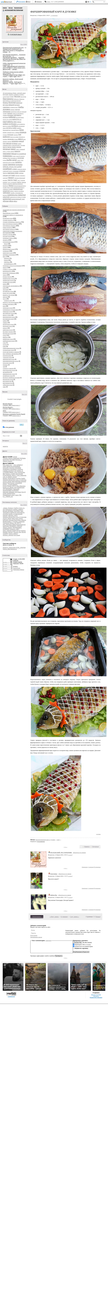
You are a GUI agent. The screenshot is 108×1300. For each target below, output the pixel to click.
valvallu (15, 457)
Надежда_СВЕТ (14, 529)
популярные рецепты (9, 226)
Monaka (5, 511)
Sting (4, 410)
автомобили (6, 372)
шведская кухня (7, 330)
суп (9, 175)
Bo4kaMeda (16, 466)
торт (15, 180)
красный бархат (15, 130)
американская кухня (9, 374)
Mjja (4, 474)
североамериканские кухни (11, 348)
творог (11, 178)
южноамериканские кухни (10, 361)
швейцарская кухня (8, 341)
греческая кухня (7, 308)
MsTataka (23, 458)
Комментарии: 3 (15, 405)
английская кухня (8, 291)
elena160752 (20, 512)
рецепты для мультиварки (10, 302)
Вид (89, 2)
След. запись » (74, 916)
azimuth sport (21, 93)
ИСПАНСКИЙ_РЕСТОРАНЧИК (61, 852)
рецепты (5, 446)
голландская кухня (8, 350)
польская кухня (7, 363)
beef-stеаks (5, 94)
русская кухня (7, 236)
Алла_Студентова (20, 480)
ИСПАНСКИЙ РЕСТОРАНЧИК (3, 10)
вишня (11, 105)
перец (14, 147)
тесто (10, 180)
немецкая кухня (7, 311)
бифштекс (16, 99)
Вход (29, 1)
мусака (16, 139)
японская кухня (7, 326)
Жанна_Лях (13, 523)
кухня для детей (8, 293)
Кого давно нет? (8, 465)
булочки (12, 103)
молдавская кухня (8, 319)
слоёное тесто (8, 300)
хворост (12, 191)
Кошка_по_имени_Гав (9, 487)
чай (4, 366)
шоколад (7, 199)
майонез (6, 137)
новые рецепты (7, 227)
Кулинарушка (20, 487)
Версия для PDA (96, 994)
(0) (25, 47)
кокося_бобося (13, 533)
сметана (10, 173)
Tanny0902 (17, 511)
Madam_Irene (13, 472)
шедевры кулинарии (9, 255)
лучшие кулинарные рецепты (12, 222)
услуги (5, 344)
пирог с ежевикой (20, 149)
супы (4, 343)
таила (16, 495)
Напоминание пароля (36, 937)
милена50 (16, 489)
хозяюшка (6, 251)
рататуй (18, 156)
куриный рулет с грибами (13, 132)
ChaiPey (16, 508)
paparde (5, 515)
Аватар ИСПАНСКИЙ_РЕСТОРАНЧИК (14, 23)
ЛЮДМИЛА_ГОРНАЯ (15, 526)
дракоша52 (16, 458)
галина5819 (18, 483)
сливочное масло (21, 169)
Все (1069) (24, 44)
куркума (5, 134)
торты (19, 182)
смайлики (48, 940)
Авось (48, 1)
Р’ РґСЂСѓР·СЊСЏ (16, 34)
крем (21, 130)
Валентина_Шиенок (20, 520)
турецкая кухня (7, 357)
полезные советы (8, 238)
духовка (6, 109)
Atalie (4, 466)
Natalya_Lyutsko (10, 474)
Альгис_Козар (7, 481)
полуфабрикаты (9, 264)
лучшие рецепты (8, 220)
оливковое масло (7, 145)
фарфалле (5, 185)
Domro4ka (6, 468)
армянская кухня (8, 339)
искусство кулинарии (9, 273)
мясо (20, 139)
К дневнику (64, 916)
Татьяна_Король (8, 458)
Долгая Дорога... (8, 407)
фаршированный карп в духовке (45, 840)
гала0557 (5, 533)
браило (5, 483)
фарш (11, 186)
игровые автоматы (14, 115)
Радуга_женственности (10, 549)
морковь (11, 139)
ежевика (12, 109)
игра (4, 306)
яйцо (15, 201)
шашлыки (6, 197)
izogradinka (13, 469)
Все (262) (24, 453)
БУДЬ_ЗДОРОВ (20, 547)
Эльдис (23, 532)
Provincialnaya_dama (9, 475)
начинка (15, 141)
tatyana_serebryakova (9, 478)
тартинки (17, 175)
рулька (4, 160)
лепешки (10, 135)
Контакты (96, 996)
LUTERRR (6, 472)
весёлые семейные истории (11, 377)
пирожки (7, 153)
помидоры (7, 156)
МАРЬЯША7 (9, 489)
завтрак (17, 109)
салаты (18, 162)
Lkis (15, 471)
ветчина (5, 105)
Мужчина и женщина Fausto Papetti (14, 414)
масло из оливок (14, 137)
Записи (5, 8)
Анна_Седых (19, 518)
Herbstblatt (18, 468)
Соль (12, 96)
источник (98, 834)
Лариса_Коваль (7, 461)
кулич (4, 132)
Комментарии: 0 (15, 412)
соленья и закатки (8, 368)
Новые (98, 916)
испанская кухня (8, 218)
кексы (19, 122)
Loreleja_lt (16, 509)
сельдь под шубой (15, 167)
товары (5, 322)
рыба (9, 160)
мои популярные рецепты (10, 224)
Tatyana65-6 (6, 512)
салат (14, 160)
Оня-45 (23, 492)
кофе (14, 128)
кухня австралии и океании (11, 352)
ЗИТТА (14, 486)
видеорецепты (7, 271)
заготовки (6, 289)
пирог (13, 149)
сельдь (5, 167)
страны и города (8, 269)
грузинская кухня (8, 282)
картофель (8, 122)
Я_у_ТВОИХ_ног (8, 496)
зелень (9, 113)
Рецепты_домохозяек (9, 547)
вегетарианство (7, 383)
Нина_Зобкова (7, 530)
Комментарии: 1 (15, 408)
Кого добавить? (18, 465)
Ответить (84, 867)
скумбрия (7, 169)
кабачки (12, 117)
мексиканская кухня (9, 317)
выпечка (5, 245)
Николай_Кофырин (8, 492)
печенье (6, 149)
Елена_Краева (7, 486)
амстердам (23, 96)
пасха (9, 147)
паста (5, 147)
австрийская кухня (8, 313)
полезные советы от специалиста (13, 215)
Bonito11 (10, 508)
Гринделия (6, 523)
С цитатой (91, 867)
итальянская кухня (8, 242)
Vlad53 (23, 478)
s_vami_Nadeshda (21, 475)
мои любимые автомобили (11, 354)
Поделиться (95, 846)
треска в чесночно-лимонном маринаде (13, 184)
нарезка (9, 141)
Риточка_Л (18, 460)
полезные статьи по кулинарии (12, 266)
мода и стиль (7, 315)
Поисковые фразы (18, 569)
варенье (19, 103)
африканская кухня (8, 359)
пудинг (14, 156)
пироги (17, 151)
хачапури (6, 191)
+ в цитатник (54, 15)
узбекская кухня (7, 385)
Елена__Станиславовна (10, 484)
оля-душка (18, 492)
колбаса (14, 126)
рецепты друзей (7, 234)
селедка (19, 165)
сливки (14, 169)
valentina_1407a (12, 515)
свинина (11, 164)
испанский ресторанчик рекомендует (14, 210)
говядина (6, 107)
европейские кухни (8, 213)
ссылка (70, 855)
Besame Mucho (7, 404)
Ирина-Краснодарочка (19, 524)
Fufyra (21, 508)
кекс (15, 122)
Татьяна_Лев (17, 532)
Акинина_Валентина (9, 480)
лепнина (16, 134)
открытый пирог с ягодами (18, 145)
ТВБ (20, 495)
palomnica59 (19, 474)
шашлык (22, 195)
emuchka (11, 468)
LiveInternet (7, 2)
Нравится (87, 846)
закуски (5, 297)
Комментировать (37, 916)
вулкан (17, 105)
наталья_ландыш (8, 535)
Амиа (13, 481)
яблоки (6, 201)
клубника (12, 124)
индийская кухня (8, 376)
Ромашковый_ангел (9, 495)
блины (5, 103)
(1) (11, 80)
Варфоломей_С (7, 521)
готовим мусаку (14, 107)
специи (5, 175)
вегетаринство (7, 381)
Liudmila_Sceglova (8, 471)
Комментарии (18, 8)
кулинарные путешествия (10, 310)
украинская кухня (8, 280)
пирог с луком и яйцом (8, 151)
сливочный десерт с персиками (10, 171)
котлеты (9, 128)
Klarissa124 (9, 509)
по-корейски (21, 154)
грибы (21, 107)
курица (23, 132)
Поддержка (86, 2)
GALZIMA (12, 460)
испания (5, 117)
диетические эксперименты (11, 286)
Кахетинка (6, 460)
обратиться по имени (79, 852)
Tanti (21, 511)
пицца (14, 154)
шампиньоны (12, 195)
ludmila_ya (20, 471)
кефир (5, 124)
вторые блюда (7, 277)
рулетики (21, 158)
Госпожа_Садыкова (19, 521)
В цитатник (97, 867)
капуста (15, 119)
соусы (21, 173)
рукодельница (7, 355)
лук (19, 134)
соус (17, 173)
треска (23, 182)
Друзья (10, 8)
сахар (5, 165)
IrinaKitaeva (6, 469)
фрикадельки (18, 189)
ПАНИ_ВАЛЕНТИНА (9, 493)
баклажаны (8, 99)
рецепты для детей (8, 295)
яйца (11, 201)
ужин (4, 387)
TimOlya (18, 478)
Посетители (16, 568)
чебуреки (6, 193)
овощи (8, 143)
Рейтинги (39, 1)
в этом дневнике (9, 427)
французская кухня (8, 249)
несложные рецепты (9, 229)
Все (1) (25, 443)
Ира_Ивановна (20, 486)
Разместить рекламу (96, 997)
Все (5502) (24, 505)
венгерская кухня (8, 379)
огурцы (14, 143)
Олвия (14, 530)
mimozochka (21, 472)
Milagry (21, 509)
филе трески (10, 187)
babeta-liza (9, 466)
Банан (8, 96)
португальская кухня (9, 370)
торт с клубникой (12, 182)
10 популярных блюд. (10, 93)
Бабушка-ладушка (20, 481)
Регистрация (21, 1)
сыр (13, 175)
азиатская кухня (7, 253)
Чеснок (17, 96)
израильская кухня (8, 278)
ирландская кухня (8, 324)
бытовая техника (8, 332)
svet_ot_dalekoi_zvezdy (10, 477)
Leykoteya (20, 469)
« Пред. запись (54, 916)
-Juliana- (5, 508)
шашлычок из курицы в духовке (18, 197)
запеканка (6, 111)
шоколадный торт (18, 199)
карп (20, 119)
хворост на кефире (19, 191)
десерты (5, 240)
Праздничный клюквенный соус (13, 47)
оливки (19, 143)
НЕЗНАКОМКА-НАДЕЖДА (11, 490)
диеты (4, 284)
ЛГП (4, 489)
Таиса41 (10, 532)
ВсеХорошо (11, 483)
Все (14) (24, 394)
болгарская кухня (8, 333)
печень (18, 147)
